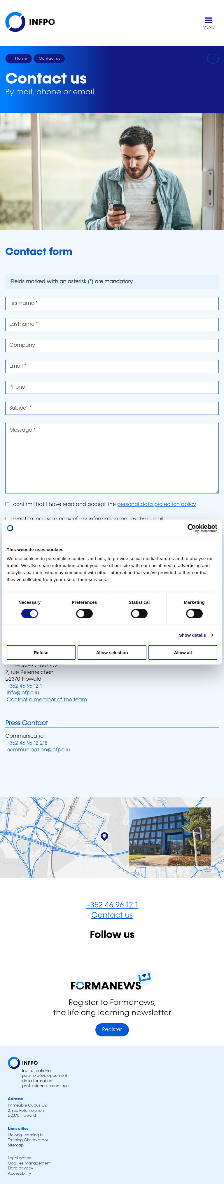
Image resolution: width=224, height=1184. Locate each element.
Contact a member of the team (47, 699)
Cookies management (29, 1163)
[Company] (112, 345)
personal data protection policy (156, 504)
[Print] (213, 59)
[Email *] (112, 366)
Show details (192, 634)
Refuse (41, 652)
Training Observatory (28, 1140)
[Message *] (112, 458)
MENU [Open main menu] (209, 27)
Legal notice (19, 1158)
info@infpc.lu (23, 692)
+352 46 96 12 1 (24, 686)
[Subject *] (112, 408)
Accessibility (19, 1173)
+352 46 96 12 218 (27, 743)
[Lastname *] (112, 324)
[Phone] (112, 387)
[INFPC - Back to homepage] (34, 23)
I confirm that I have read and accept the (100, 504)
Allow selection (112, 652)
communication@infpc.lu (38, 750)
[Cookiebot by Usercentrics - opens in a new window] (191, 528)
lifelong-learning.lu (25, 1135)
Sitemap (16, 1145)
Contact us (112, 915)
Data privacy (20, 1168)
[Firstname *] (112, 303)
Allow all (183, 652)
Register (112, 1029)
